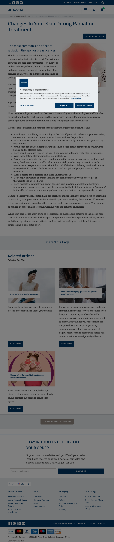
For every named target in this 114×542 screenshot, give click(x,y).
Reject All (64, 105)
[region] (57, 94)
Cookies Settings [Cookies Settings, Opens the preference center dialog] (27, 105)
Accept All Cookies (84, 105)
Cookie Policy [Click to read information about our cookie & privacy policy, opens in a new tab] (76, 98)
